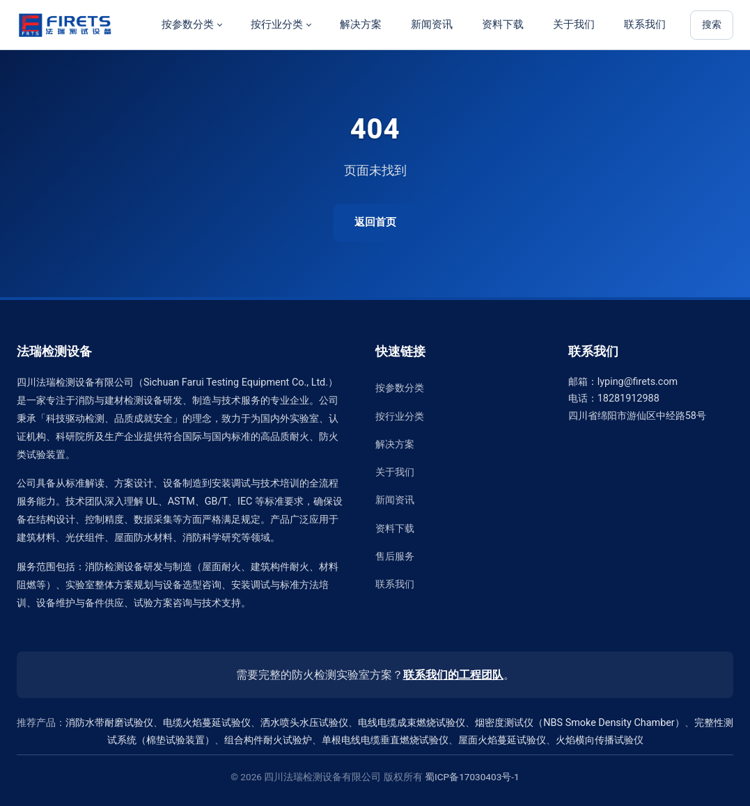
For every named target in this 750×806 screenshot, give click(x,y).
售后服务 (394, 556)
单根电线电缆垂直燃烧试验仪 (385, 740)
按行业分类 (277, 24)
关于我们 (574, 24)
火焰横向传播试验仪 (599, 740)
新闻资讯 (432, 24)
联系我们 (645, 24)
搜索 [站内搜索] (711, 25)
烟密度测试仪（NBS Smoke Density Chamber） (579, 723)
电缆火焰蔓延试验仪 (207, 723)
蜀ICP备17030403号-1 (472, 776)
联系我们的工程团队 (453, 674)
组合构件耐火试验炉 (268, 740)
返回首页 (375, 222)
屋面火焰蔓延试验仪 (502, 740)
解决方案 (361, 24)
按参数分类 (188, 24)
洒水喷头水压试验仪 (304, 723)
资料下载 (503, 24)
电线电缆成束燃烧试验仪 (411, 723)
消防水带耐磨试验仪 (109, 723)
